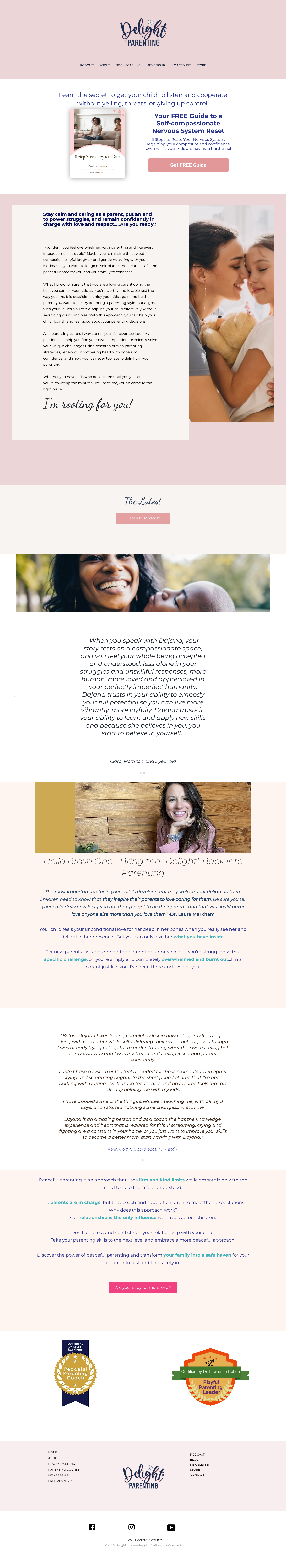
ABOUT (105, 65)
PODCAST (87, 65)
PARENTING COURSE (63, 1469)
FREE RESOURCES (61, 1481)
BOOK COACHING (128, 65)
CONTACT (197, 1474)
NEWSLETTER (200, 1464)
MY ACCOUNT (181, 65)
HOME (53, 1452)
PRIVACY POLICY (149, 1540)
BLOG (194, 1459)
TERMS (129, 1540)
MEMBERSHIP (156, 65)
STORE (201, 65)
